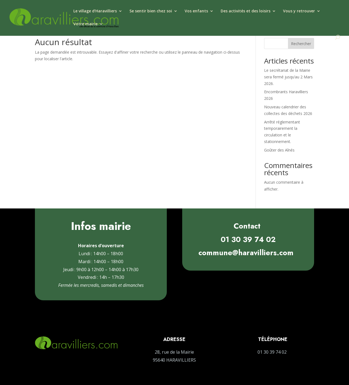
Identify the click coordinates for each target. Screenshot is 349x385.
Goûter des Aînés (279, 150)
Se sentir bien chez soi (150, 11)
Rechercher (301, 43)
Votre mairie (85, 24)
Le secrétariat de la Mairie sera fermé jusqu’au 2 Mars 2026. (288, 77)
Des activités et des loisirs (245, 11)
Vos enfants (196, 11)
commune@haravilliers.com (245, 252)
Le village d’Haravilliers (95, 11)
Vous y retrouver (299, 11)
